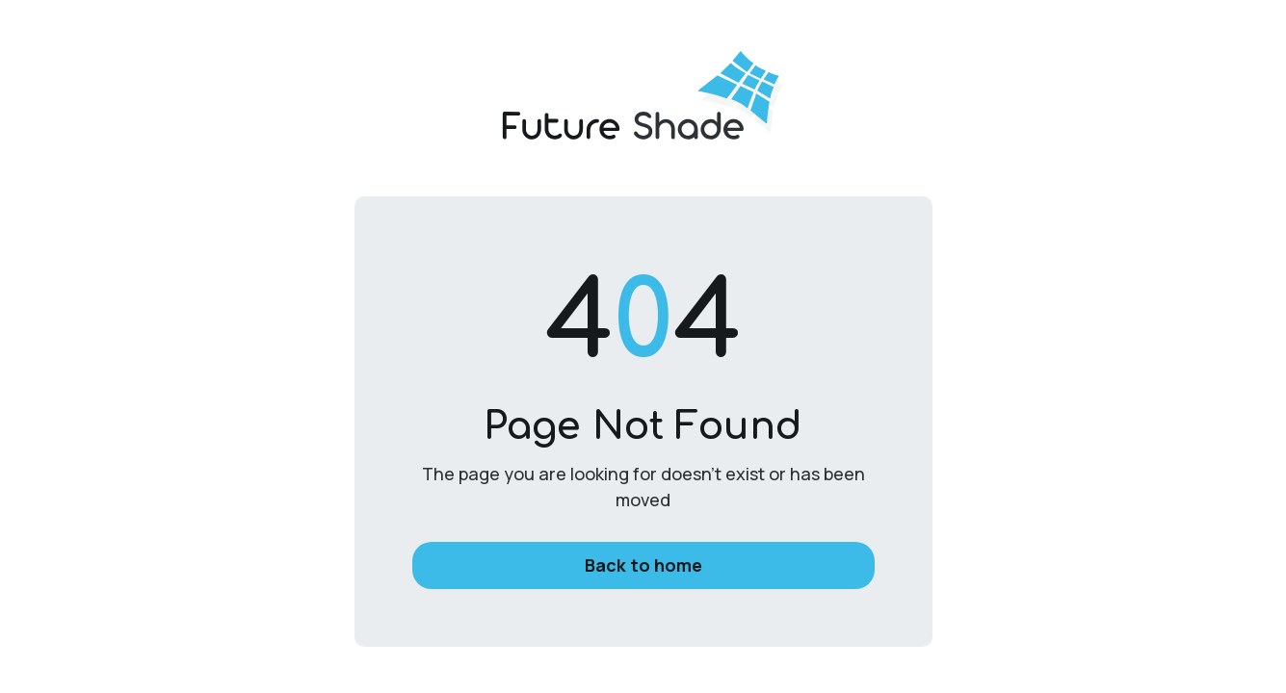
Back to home (643, 565)
